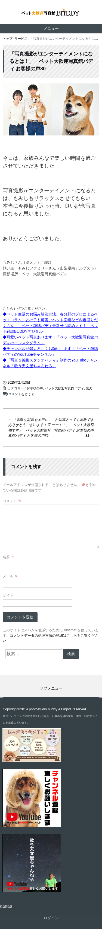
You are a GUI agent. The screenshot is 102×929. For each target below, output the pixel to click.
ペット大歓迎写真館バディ (64, 388)
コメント (12, 501)
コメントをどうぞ (21, 394)
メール (10, 576)
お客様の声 (35, 388)
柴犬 (89, 388)
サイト (8, 595)
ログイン (51, 918)
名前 (8, 557)
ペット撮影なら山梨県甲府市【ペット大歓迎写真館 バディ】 (51, 13)
